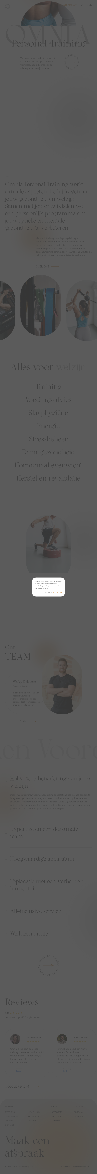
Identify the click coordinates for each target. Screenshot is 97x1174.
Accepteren (57, 593)
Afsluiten (48, 593)
